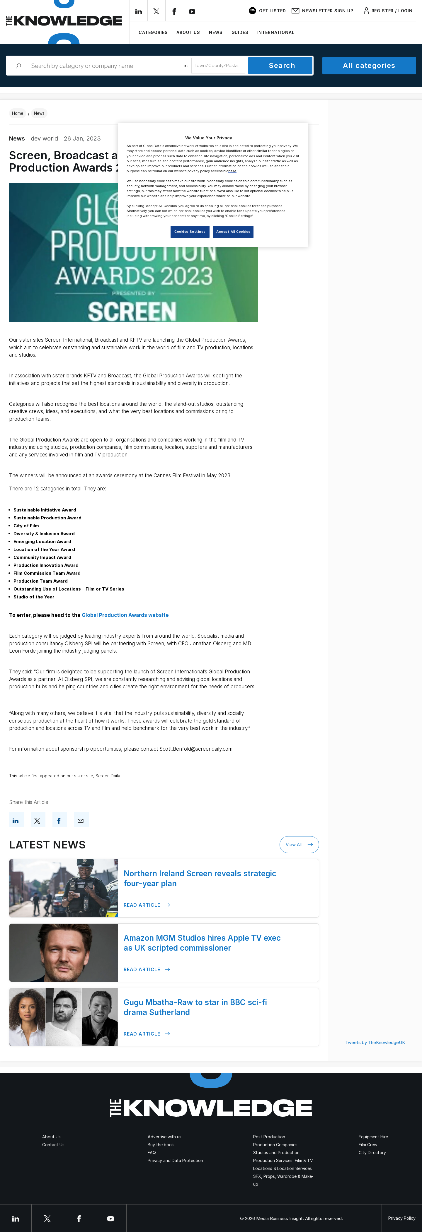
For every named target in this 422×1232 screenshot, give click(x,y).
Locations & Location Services (282, 1168)
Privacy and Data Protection (175, 1160)
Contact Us (53, 1144)
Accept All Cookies (233, 232)
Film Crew (368, 1144)
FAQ (152, 1152)
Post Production (269, 1136)
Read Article (147, 905)
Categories (153, 32)
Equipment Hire (373, 1136)
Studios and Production (276, 1152)
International (276, 32)
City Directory (372, 1152)
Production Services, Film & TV (283, 1160)
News (215, 32)
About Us (188, 32)
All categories (369, 65)
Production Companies (275, 1144)
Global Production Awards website (125, 615)
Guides (240, 32)
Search (282, 65)
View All (299, 844)
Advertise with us (164, 1136)
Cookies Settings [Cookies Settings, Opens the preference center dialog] (189, 232)
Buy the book (161, 1144)
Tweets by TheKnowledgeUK (375, 1042)
